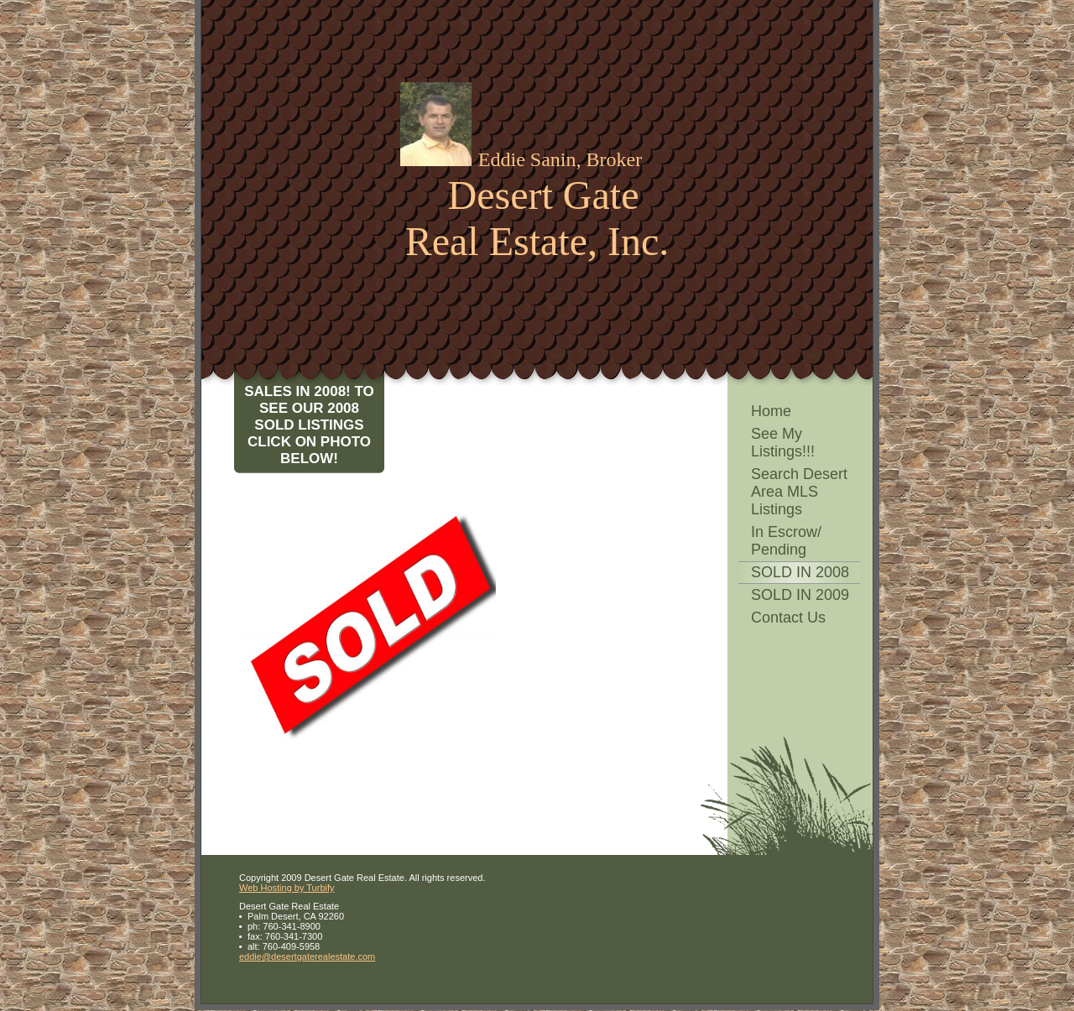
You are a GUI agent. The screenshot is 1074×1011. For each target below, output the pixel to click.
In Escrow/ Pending (786, 541)
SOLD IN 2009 (800, 594)
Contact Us (788, 617)
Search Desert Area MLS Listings (799, 492)
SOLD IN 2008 (800, 572)
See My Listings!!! (783, 442)
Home (771, 411)
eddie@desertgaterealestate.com (307, 956)
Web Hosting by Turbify (287, 888)
